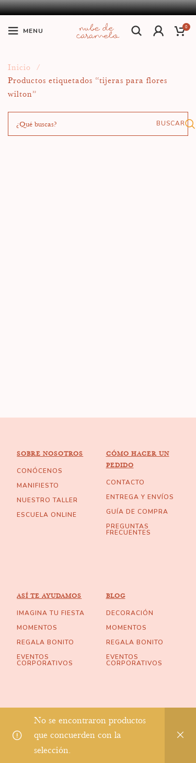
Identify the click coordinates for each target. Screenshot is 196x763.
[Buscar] (137, 30)
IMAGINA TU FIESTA (51, 613)
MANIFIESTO (38, 485)
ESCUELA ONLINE (47, 515)
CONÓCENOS (40, 471)
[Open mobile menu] (26, 30)
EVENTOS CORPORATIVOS (45, 660)
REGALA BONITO (45, 642)
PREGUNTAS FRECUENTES (128, 529)
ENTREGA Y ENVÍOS (140, 497)
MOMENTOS (37, 627)
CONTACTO (125, 482)
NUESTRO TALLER (47, 500)
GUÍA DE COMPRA (137, 511)
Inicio (20, 67)
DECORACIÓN (130, 613)
